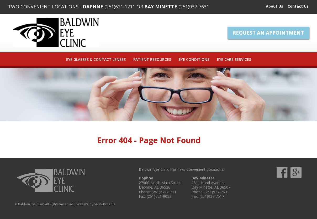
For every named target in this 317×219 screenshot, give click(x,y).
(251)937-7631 (193, 6)
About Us (274, 6)
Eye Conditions (194, 59)
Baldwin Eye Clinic (56, 32)
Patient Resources (152, 59)
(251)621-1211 (119, 6)
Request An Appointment (268, 32)
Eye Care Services (234, 59)
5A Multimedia (104, 204)
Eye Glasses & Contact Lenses (96, 59)
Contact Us (298, 6)
